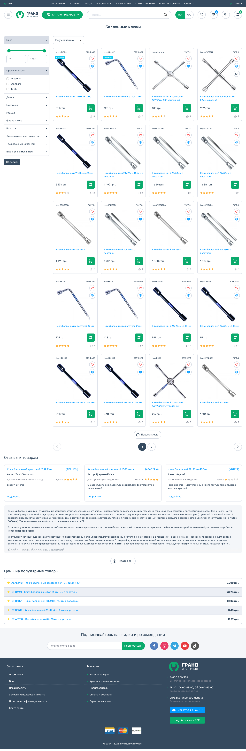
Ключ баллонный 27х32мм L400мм (219, 327)
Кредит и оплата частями (105, 682)
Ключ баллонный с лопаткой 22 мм (123, 96)
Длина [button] (10, 97)
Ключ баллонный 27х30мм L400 (73, 96)
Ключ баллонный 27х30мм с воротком (167, 175)
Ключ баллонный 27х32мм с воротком (215, 175)
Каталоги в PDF (187, 722)
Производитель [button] (15, 70)
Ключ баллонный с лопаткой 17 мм (75, 327)
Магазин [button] (93, 668)
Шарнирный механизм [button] (19, 151)
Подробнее (13, 498)
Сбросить (12, 162)
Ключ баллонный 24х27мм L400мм (171, 327)
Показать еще (147, 436)
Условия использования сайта (27, 696)
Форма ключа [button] (14, 120)
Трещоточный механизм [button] (20, 143)
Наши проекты (123, 4)
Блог (12, 682)
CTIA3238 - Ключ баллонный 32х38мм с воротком (41, 620)
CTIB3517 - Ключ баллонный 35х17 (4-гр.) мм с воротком (44, 611)
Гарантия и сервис (169, 4)
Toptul (14, 89)
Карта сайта (16, 709)
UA (189, 14)
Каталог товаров (99, 676)
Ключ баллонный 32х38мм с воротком (215, 252)
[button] (8, 3)
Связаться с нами (186, 712)
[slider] (9, 50)
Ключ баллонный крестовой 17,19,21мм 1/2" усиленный (167, 98)
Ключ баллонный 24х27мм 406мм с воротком (122, 175)
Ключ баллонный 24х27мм (215, 404)
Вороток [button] (11, 128)
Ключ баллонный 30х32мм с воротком (119, 252)
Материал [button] (12, 105)
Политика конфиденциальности (28, 702)
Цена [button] (9, 40)
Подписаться (132, 647)
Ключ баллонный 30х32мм (70, 250)
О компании (58, 4)
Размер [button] (10, 112)
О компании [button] (15, 668)
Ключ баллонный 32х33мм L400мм (123, 404)
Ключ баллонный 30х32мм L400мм (70, 406)
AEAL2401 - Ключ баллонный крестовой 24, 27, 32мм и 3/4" (46, 584)
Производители (99, 689)
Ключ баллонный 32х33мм (166, 250)
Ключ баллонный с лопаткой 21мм (123, 327)
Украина (16, 78)
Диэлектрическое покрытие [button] (22, 136)
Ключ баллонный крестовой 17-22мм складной (217, 98)
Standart (16, 83)
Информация (103, 4)
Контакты (189, 4)
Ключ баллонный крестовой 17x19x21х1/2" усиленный (167, 406)
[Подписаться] (84, 647)
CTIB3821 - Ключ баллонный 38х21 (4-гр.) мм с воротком (44, 602)
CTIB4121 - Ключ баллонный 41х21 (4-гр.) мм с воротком (44, 593)
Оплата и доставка (145, 4)
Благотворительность (80, 4)
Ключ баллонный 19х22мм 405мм (74, 173)
